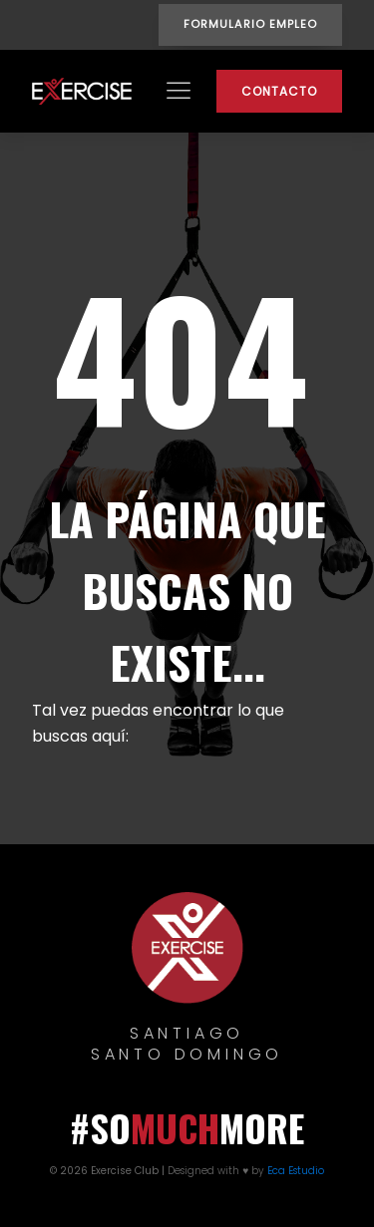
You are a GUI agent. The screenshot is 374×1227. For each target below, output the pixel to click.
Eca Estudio (295, 1170)
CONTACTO (279, 91)
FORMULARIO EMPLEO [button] (250, 24)
